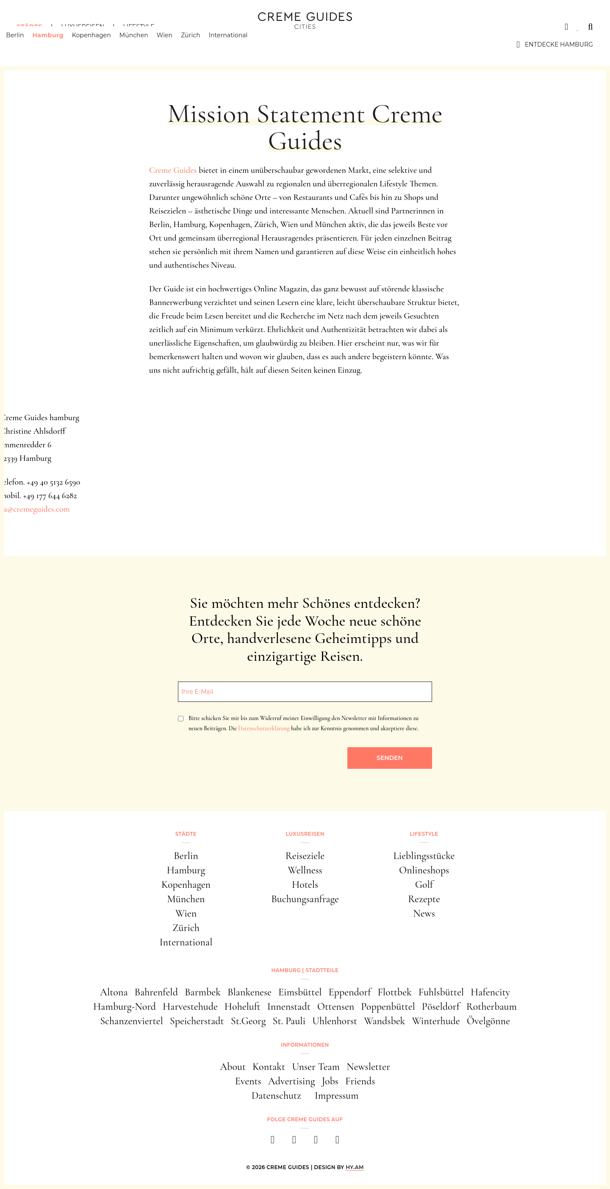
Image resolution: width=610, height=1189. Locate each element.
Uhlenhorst (334, 1021)
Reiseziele (305, 856)
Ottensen (335, 1007)
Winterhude (436, 1021)
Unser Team (316, 1067)
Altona (114, 992)
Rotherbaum (491, 1007)
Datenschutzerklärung (263, 728)
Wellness (305, 870)
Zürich (201, 44)
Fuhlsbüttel (441, 992)
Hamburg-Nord (124, 1007)
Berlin (26, 44)
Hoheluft (243, 1007)
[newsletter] (337, 1142)
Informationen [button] (305, 1045)
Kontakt (268, 1067)
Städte (29, 26)
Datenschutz (276, 1095)
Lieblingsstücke (424, 856)
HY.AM (355, 1167)
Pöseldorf (441, 1007)
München (144, 44)
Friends (360, 1081)
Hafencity (490, 992)
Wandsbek (384, 1021)
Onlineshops (424, 870)
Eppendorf (350, 992)
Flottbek (395, 992)
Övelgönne (488, 1021)
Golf (424, 885)
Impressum (337, 1095)
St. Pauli (288, 1021)
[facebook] (272, 1142)
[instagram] (294, 1142)
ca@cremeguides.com (35, 509)
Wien (175, 44)
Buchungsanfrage (305, 899)
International (239, 44)
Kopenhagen (102, 44)
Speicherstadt (197, 1021)
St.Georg (248, 1021)
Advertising (291, 1081)
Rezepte (424, 899)
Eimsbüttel (300, 992)
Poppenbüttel (388, 1007)
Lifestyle (138, 26)
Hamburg (58, 44)
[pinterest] (316, 1142)
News (424, 913)
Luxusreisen (82, 26)
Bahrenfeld (155, 992)
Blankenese (249, 992)
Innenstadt (289, 1007)
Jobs (330, 1081)
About (233, 1067)
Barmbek (203, 992)
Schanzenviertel (131, 1021)
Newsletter (368, 1067)
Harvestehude (190, 1007)
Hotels (305, 885)
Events (248, 1081)
